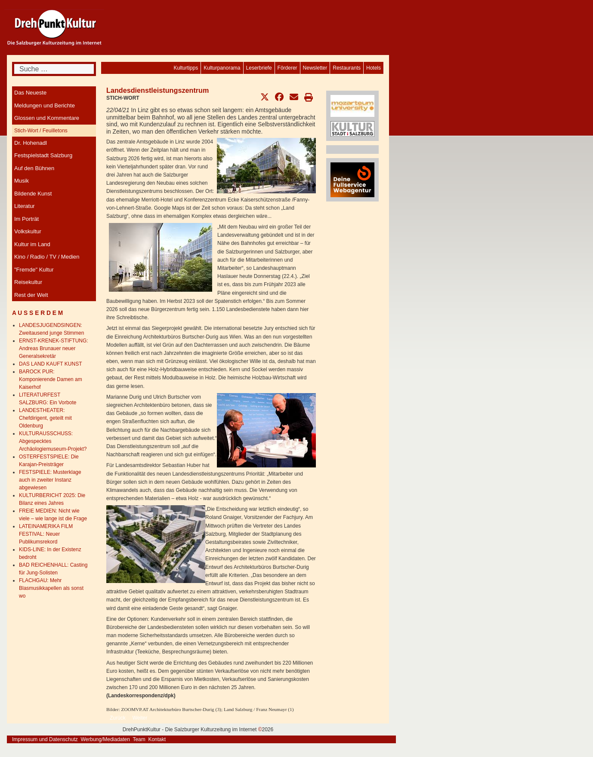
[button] (264, 97)
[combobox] (54, 69)
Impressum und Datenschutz (45, 739)
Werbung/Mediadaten (105, 739)
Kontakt (157, 739)
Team (139, 739)
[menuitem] (373, 68)
